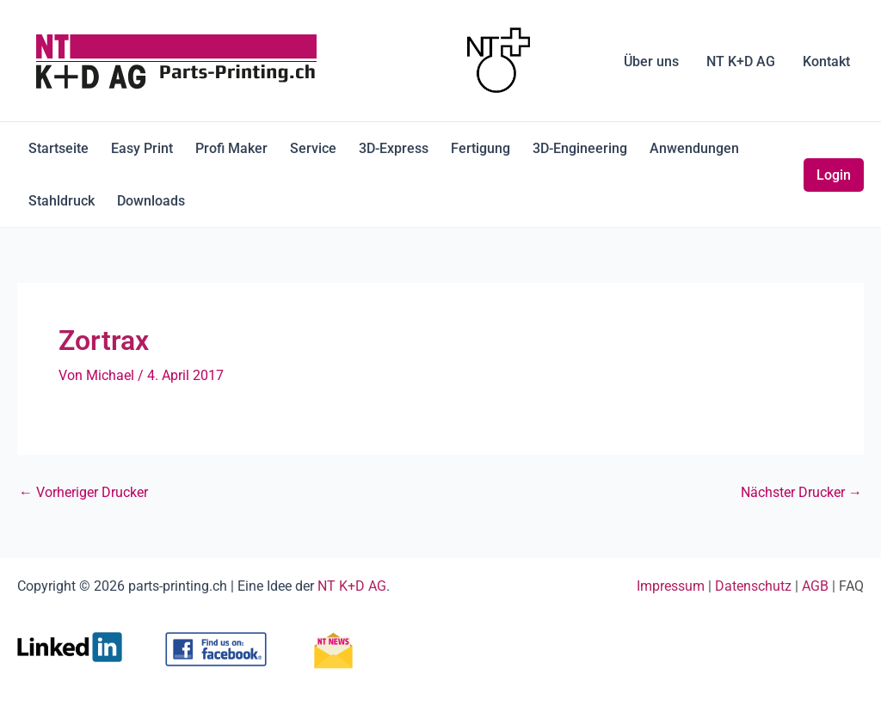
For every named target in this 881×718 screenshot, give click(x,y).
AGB (815, 586)
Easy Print (142, 148)
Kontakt (826, 61)
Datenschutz (753, 586)
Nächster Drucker (801, 493)
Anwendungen (694, 148)
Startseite (58, 148)
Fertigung (480, 148)
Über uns (651, 61)
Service (313, 148)
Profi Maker (231, 148)
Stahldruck (61, 201)
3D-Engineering (580, 148)
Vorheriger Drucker (83, 493)
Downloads (151, 201)
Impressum (671, 586)
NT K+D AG (740, 61)
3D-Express (393, 148)
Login (833, 175)
